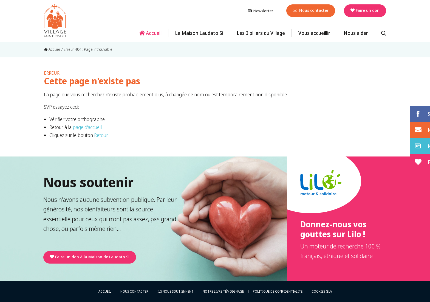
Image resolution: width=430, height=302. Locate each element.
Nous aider (356, 33)
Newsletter (260, 10)
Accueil (150, 33)
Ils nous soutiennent (175, 291)
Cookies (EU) (322, 291)
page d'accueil (87, 127)
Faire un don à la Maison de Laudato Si (89, 256)
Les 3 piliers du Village (261, 33)
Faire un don (365, 10)
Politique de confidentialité (277, 291)
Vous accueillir (314, 33)
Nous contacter (311, 10)
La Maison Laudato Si (199, 33)
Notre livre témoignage (223, 291)
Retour (101, 135)
